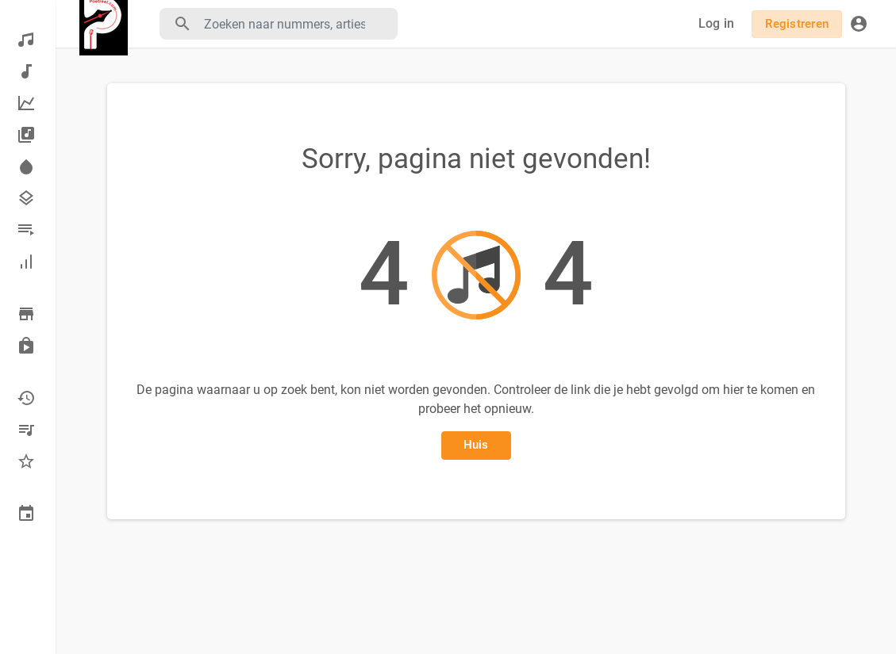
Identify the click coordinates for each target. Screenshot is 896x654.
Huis (476, 445)
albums (26, 134)
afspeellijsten (26, 229)
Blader (26, 313)
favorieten (26, 461)
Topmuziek (26, 103)
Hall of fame (26, 261)
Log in (716, 23)
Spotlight (26, 166)
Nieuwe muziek (26, 71)
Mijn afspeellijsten (26, 429)
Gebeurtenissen (26, 513)
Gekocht (26, 345)
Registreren (797, 24)
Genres (26, 198)
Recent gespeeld (26, 397)
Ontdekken (26, 39)
